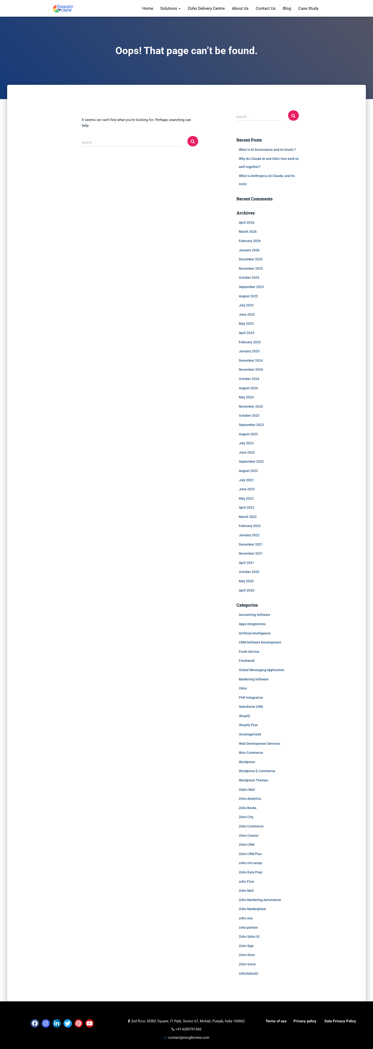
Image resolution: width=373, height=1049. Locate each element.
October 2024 (249, 379)
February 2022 (250, 526)
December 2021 (251, 544)
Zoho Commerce (251, 826)
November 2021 (251, 553)
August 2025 (248, 296)
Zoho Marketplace (252, 909)
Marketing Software (254, 679)
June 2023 (247, 452)
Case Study (308, 8)
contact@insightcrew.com (188, 1037)
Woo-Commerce (251, 753)
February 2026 (250, 241)
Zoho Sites (247, 955)
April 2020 (246, 590)
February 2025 (250, 342)
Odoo (243, 688)
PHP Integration (251, 697)
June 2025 (247, 314)
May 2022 (246, 498)
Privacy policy (305, 1021)
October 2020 (249, 572)
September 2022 (251, 461)
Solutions (170, 8)
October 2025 (249, 277)
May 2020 (246, 581)
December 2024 (251, 360)
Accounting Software (254, 615)
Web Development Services (259, 743)
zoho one (246, 918)
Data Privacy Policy (340, 1021)
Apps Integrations (252, 624)
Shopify (244, 716)
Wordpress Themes (253, 780)
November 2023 (251, 406)
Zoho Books (247, 808)
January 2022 (249, 535)
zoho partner (248, 927)
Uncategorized (250, 734)
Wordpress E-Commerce (257, 771)
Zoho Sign (246, 946)
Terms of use (275, 1021)
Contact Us (266, 8)
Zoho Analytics (250, 799)
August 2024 (248, 388)
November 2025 (251, 268)
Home (147, 8)
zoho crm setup (250, 863)
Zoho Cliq (246, 817)
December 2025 (251, 259)
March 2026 (248, 231)
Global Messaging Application (261, 670)
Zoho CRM (246, 844)
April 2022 (246, 507)
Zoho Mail (246, 890)
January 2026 (249, 250)
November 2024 (251, 369)
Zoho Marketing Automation (260, 900)
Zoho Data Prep (250, 872)
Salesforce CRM (251, 707)
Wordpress (247, 762)
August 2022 (248, 471)
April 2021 (246, 563)
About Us (240, 8)
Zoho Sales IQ (249, 936)
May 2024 (246, 397)
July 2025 (246, 305)
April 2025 (246, 333)
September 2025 (251, 287)
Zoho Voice (247, 964)
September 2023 (251, 425)
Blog (287, 8)
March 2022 (248, 517)
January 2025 (249, 351)
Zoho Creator (249, 835)
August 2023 (248, 434)
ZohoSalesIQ (248, 973)
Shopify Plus (248, 725)
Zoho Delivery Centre (206, 8)
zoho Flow (246, 881)
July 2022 (246, 480)
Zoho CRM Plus (250, 854)
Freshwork (247, 661)
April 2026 (246, 222)
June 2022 (247, 489)
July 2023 (246, 443)
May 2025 (246, 323)
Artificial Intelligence (254, 633)
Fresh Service (249, 652)
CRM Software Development (260, 642)
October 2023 (249, 415)
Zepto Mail (247, 789)
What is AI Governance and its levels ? (267, 150)
